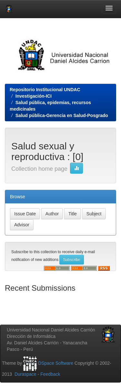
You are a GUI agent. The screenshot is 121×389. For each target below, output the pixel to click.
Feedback (50, 374)
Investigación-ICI (33, 96)
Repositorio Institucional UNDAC (45, 89)
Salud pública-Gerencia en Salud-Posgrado (61, 115)
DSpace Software (55, 363)
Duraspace (25, 374)
